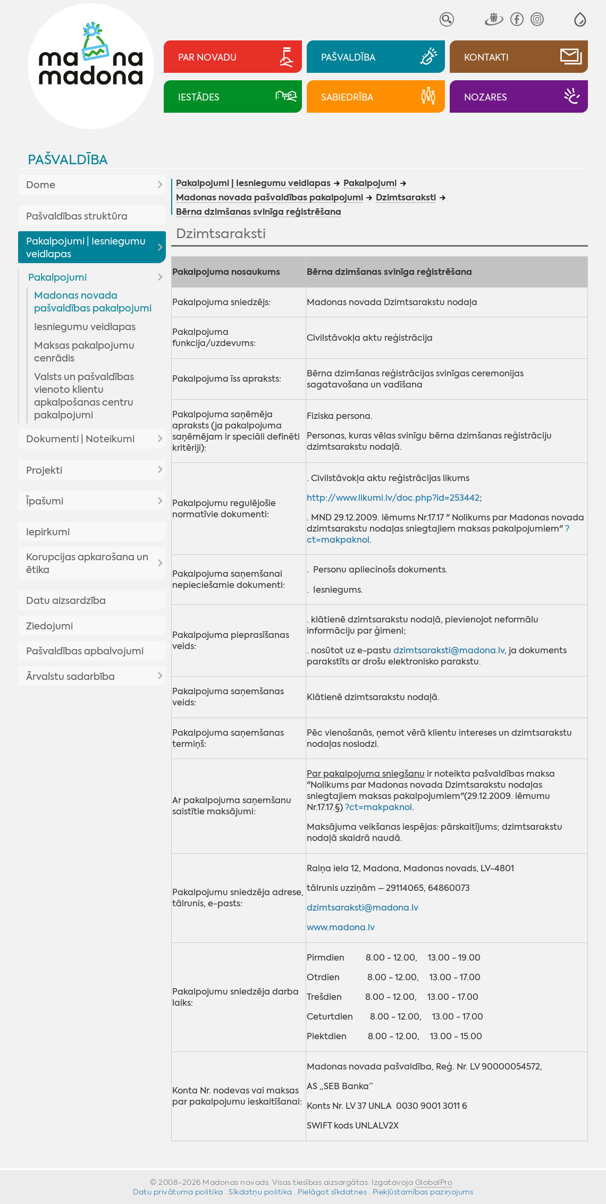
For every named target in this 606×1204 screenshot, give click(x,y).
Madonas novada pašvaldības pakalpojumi (93, 302)
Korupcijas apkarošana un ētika (87, 563)
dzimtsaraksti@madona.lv (448, 650)
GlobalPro (434, 1182)
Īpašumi (44, 501)
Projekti (44, 470)
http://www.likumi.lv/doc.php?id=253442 (393, 497)
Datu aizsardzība (66, 600)
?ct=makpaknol (378, 807)
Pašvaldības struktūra (77, 216)
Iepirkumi (48, 532)
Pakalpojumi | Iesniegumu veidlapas (86, 247)
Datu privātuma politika (178, 1192)
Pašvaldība (68, 160)
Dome (40, 185)
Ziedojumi (49, 626)
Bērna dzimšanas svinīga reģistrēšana (258, 212)
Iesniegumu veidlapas (85, 327)
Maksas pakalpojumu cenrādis (84, 352)
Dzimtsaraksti (406, 198)
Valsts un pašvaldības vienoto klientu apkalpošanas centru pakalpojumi (84, 396)
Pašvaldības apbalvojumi (85, 651)
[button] (580, 19)
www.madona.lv (341, 927)
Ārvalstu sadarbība (70, 676)
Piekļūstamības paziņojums (423, 1192)
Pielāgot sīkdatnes (332, 1192)
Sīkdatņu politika (260, 1192)
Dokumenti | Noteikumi (80, 439)
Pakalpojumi (57, 277)
